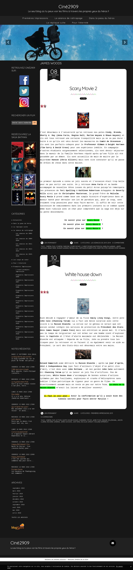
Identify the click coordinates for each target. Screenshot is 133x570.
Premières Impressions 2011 (25, 306)
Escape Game (17, 477)
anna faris (52, 248)
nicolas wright (89, 423)
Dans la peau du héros (102, 18)
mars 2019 (16, 499)
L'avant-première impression (22, 273)
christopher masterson (94, 246)
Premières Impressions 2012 (25, 312)
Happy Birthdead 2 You (21, 452)
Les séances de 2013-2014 (24, 252)
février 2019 (18, 502)
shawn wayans (63, 248)
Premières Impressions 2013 (25, 317)
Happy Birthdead (18, 464)
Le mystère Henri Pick (20, 389)
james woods (67, 423)
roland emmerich (104, 423)
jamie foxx (98, 421)
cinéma (49, 246)
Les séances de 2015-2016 (24, 257)
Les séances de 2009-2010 (24, 241)
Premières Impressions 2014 (25, 323)
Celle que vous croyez (20, 376)
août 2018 (16, 516)
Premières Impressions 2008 (25, 290)
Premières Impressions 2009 (25, 295)
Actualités (17, 220)
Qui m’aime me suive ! (20, 414)
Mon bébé (15, 401)
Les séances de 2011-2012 (24, 246)
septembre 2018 (18, 513)
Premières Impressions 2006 (25, 279)
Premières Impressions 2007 (25, 284)
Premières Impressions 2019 (25, 344)
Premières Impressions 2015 (25, 328)
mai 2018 (16, 519)
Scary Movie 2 (83, 88)
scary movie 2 (77, 246)
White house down (83, 275)
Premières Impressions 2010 (25, 301)
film (54, 246)
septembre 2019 (18, 496)
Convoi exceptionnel (19, 439)
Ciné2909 (68, 6)
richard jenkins (54, 423)
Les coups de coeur (21, 262)
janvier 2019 (18, 504)
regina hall (75, 248)
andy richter (105, 248)
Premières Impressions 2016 (25, 333)
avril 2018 (17, 521)
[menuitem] (35, 18)
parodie (67, 246)
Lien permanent (49, 243)
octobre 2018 (18, 510)
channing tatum (86, 421)
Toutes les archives (19, 526)
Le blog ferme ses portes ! (22, 363)
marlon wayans (111, 246)
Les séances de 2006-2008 (24, 235)
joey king (78, 423)
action (59, 421)
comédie (59, 246)
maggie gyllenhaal (111, 421)
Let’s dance (16, 426)
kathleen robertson (90, 248)
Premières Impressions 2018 (25, 339)
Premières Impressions (35, 18)
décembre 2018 (18, 507)
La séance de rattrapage (69, 18)
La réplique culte (56, 22)
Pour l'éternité (80, 22)
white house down (71, 421)
